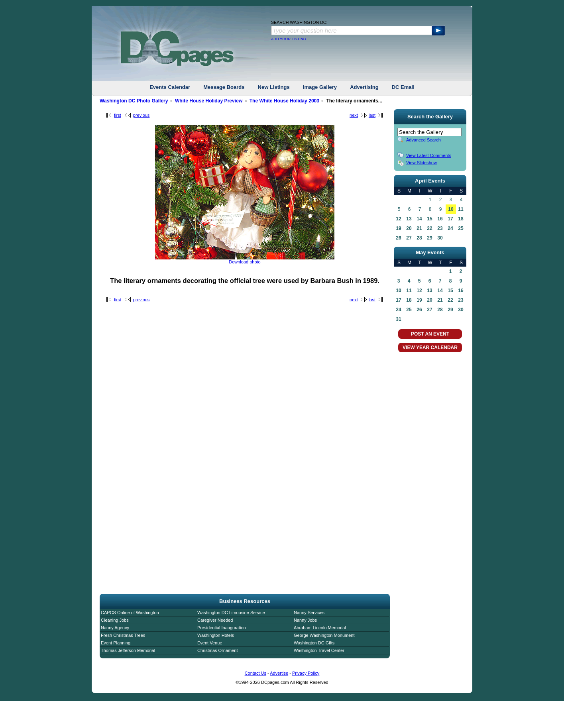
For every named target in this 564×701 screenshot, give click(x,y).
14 (419, 219)
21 (419, 228)
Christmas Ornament (217, 650)
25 (460, 228)
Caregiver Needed (215, 620)
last (372, 115)
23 (439, 228)
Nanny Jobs (305, 620)
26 (398, 238)
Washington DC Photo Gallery (134, 101)
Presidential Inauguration (221, 627)
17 (450, 219)
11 (460, 209)
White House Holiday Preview (208, 101)
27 (408, 238)
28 (419, 238)
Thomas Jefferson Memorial (128, 650)
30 (439, 238)
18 (460, 219)
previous (141, 115)
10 (450, 209)
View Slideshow (421, 162)
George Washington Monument (324, 635)
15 (429, 219)
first (117, 115)
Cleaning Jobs (115, 620)
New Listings (274, 87)
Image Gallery (320, 87)
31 (398, 319)
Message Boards (223, 87)
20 (408, 228)
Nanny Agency (115, 627)
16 (439, 219)
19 (398, 228)
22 (429, 228)
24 (450, 228)
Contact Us (255, 673)
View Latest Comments (428, 155)
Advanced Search (423, 139)
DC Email (403, 87)
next (354, 115)
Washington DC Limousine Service (231, 612)
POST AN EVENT (430, 334)
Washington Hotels (215, 635)
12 (398, 219)
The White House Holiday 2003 (284, 101)
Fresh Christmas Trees (123, 635)
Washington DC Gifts (314, 642)
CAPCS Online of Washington (130, 612)
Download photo (245, 261)
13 (408, 219)
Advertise (279, 673)
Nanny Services (309, 612)
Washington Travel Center (319, 650)
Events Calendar (169, 87)
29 (429, 238)
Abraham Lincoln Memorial (320, 627)
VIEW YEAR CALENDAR (430, 347)
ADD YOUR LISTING (288, 39)
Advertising (364, 87)
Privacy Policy (305, 673)
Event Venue (209, 642)
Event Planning (115, 642)
